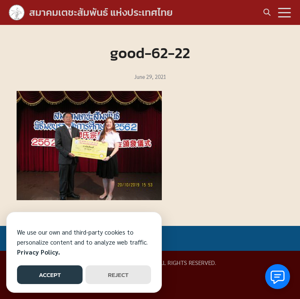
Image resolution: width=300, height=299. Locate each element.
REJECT (118, 274)
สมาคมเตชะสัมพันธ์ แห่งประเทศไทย (101, 12)
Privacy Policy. (38, 252)
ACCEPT (50, 274)
